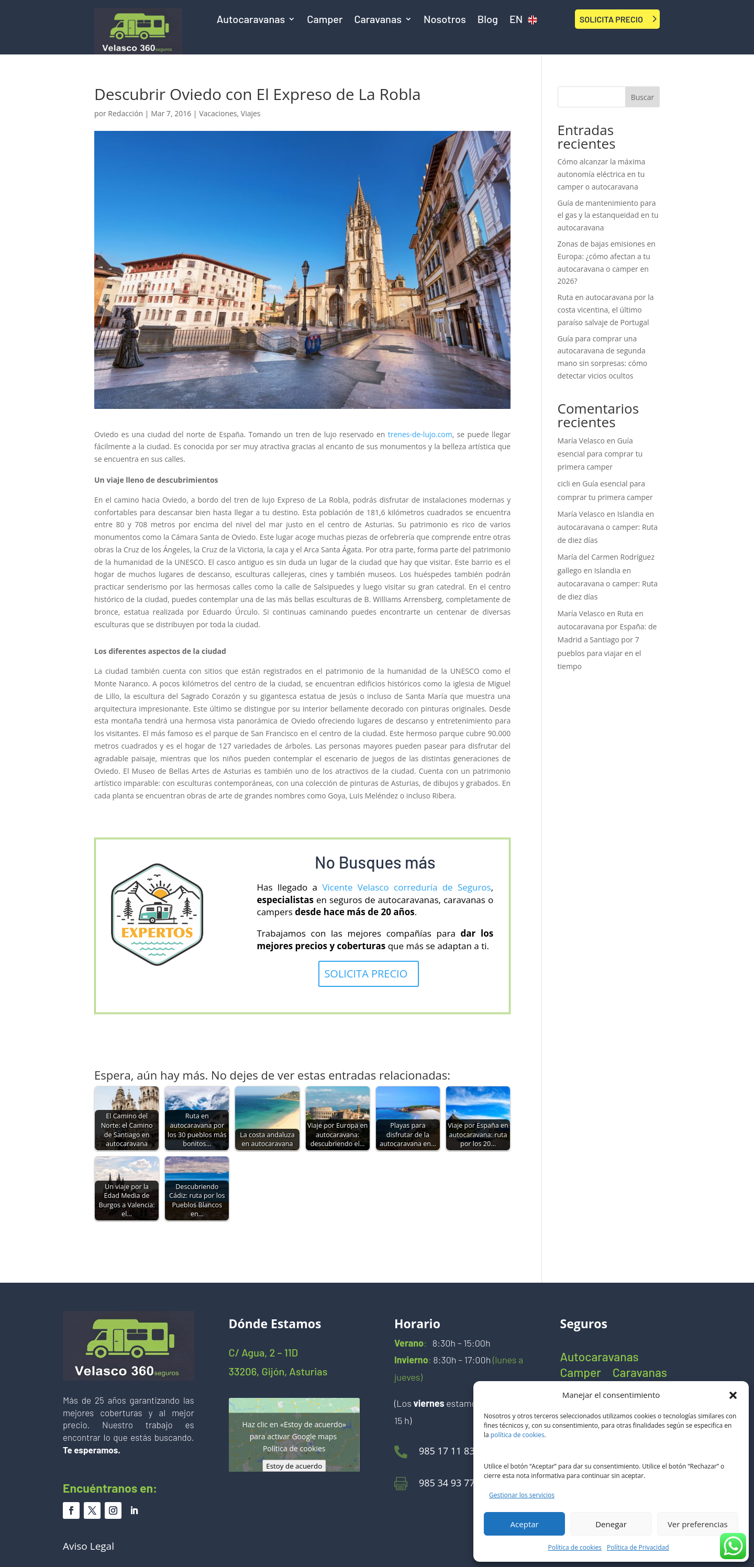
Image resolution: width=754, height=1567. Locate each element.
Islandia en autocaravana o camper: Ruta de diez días (608, 527)
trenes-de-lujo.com (420, 434)
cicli (564, 483)
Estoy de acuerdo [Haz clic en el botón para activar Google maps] (294, 1466)
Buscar (643, 97)
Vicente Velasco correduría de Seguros (406, 887)
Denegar (611, 1524)
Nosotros (445, 20)
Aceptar (525, 1524)
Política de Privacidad (638, 1547)
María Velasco (581, 441)
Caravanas (378, 20)
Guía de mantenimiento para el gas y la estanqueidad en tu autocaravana (608, 215)
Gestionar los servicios (522, 1495)
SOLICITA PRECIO (611, 19)
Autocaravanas (251, 20)
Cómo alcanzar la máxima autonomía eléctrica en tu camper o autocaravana (602, 174)
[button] (733, 1395)
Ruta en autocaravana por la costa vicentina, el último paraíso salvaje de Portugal (606, 309)
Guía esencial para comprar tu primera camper (600, 454)
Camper (324, 20)
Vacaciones (218, 113)
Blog (488, 20)
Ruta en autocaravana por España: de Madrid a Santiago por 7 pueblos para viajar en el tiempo (607, 639)
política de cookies (518, 1434)
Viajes (251, 113)
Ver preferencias (698, 1524)
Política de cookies (575, 1547)
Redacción (125, 113)
